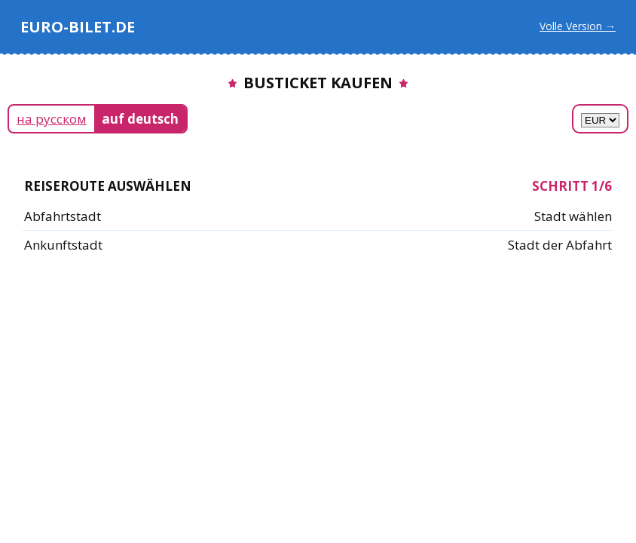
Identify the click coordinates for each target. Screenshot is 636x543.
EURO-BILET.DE (77, 27)
